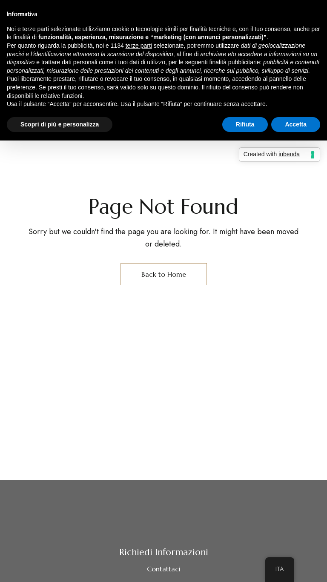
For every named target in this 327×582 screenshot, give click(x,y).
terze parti (139, 45)
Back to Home (163, 274)
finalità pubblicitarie (234, 62)
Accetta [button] (296, 124)
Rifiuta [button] (245, 124)
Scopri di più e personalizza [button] (59, 124)
